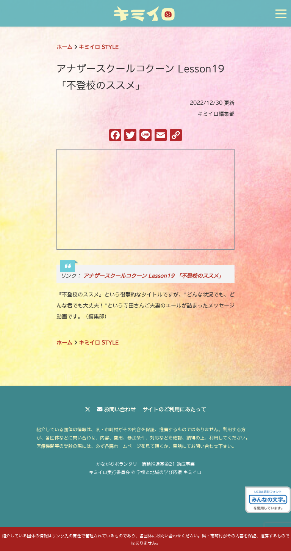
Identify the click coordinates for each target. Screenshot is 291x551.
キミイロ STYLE (99, 47)
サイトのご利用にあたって (174, 409)
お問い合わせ (120, 409)
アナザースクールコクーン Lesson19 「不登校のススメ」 (153, 276)
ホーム (64, 47)
